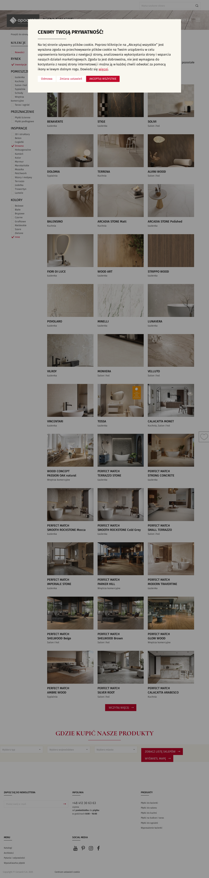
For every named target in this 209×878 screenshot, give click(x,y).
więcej (103, 69)
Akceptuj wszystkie (102, 78)
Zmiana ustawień (71, 78)
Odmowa (46, 78)
